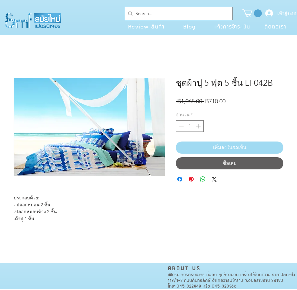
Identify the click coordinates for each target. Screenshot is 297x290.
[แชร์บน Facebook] (179, 179)
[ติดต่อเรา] (275, 26)
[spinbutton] (190, 126)
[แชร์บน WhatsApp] (202, 179)
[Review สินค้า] (146, 26)
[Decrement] (181, 126)
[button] (252, 13)
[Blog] (189, 26)
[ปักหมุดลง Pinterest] (191, 179)
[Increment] (199, 126)
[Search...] (177, 13)
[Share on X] (214, 179)
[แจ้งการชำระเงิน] (232, 26)
